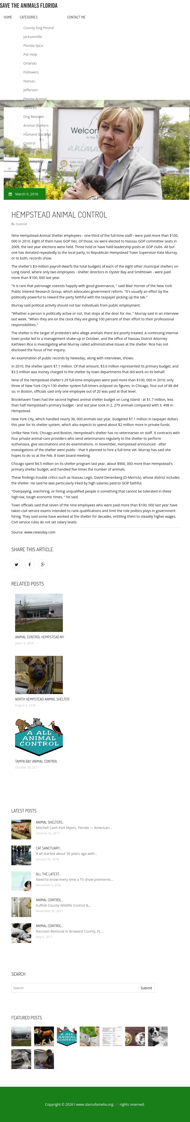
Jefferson (31, 90)
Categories (29, 17)
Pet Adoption (34, 161)
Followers (31, 72)
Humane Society (37, 134)
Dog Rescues (34, 116)
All (117, 1104)
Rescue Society (35, 169)
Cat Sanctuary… (49, 848)
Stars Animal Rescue (40, 178)
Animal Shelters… (50, 822)
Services (30, 107)
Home (8, 17)
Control (30, 143)
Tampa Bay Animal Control (36, 761)
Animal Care (33, 152)
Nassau (29, 81)
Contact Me (76, 17)
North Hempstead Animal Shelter (42, 699)
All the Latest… (48, 874)
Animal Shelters (36, 125)
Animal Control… (49, 900)
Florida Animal (35, 98)
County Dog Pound (39, 27)
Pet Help (30, 54)
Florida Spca (33, 45)
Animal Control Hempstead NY (39, 637)
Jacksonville (33, 36)
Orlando (30, 63)
